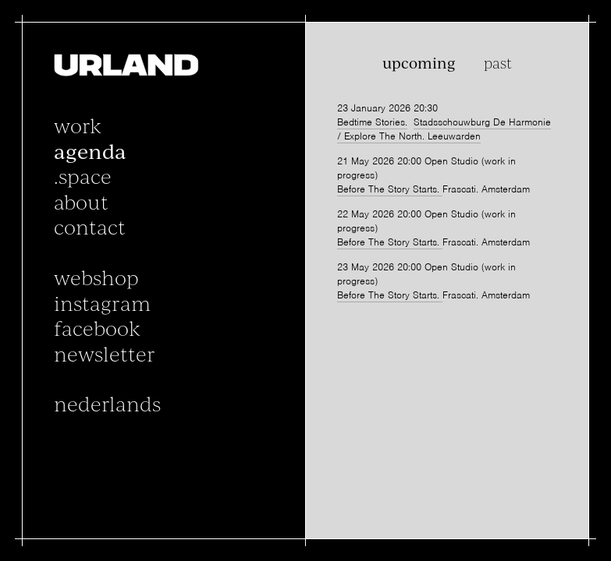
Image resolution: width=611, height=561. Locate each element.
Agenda (91, 151)
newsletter (105, 353)
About (82, 202)
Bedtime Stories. (372, 122)
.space (83, 176)
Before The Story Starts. (389, 192)
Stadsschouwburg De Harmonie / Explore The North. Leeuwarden (444, 130)
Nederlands (108, 403)
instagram (103, 302)
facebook (98, 328)
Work (78, 125)
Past (497, 63)
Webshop (97, 277)
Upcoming (419, 63)
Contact (90, 227)
